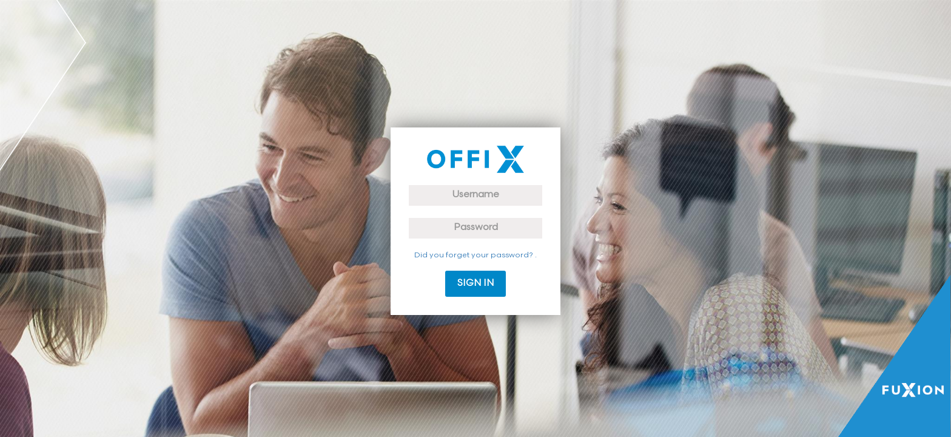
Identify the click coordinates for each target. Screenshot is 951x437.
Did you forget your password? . (475, 255)
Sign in (475, 283)
